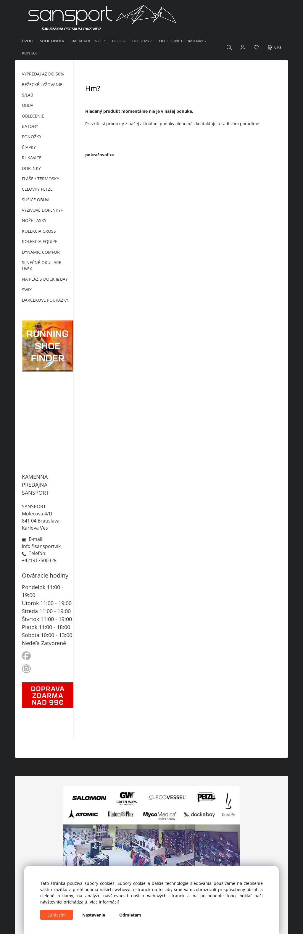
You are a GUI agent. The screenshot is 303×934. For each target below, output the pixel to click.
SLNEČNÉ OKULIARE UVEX (41, 265)
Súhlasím (56, 915)
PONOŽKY (31, 136)
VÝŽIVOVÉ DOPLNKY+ (42, 210)
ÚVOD (27, 41)
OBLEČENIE (33, 116)
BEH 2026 (140, 41)
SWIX (27, 289)
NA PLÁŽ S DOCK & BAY (45, 279)
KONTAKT (30, 53)
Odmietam (130, 915)
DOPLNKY (31, 168)
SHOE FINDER (52, 41)
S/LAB (27, 95)
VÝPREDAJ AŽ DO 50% (43, 74)
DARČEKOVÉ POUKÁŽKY (45, 300)
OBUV (27, 105)
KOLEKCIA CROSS (39, 231)
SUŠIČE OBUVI (35, 199)
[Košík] (274, 47)
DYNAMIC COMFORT (42, 252)
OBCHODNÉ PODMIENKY (181, 41)
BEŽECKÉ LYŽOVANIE (42, 84)
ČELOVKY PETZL (37, 189)
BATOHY (30, 126)
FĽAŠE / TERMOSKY (40, 178)
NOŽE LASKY (34, 220)
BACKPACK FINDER (88, 41)
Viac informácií (104, 902)
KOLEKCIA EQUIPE (39, 241)
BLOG (117, 41)
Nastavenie (93, 915)
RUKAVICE (31, 157)
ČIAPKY (29, 147)
